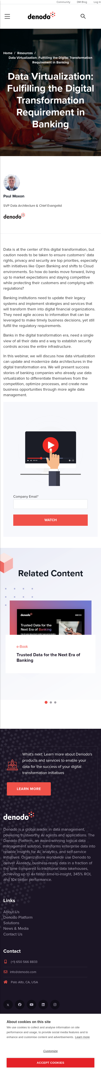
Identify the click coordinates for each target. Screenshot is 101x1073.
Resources (25, 53)
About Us (11, 912)
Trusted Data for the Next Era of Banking (48, 657)
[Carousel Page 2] (51, 702)
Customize (50, 1051)
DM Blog (82, 2)
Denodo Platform (18, 917)
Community (63, 2)
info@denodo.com (19, 972)
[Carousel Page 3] (55, 702)
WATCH (50, 519)
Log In (97, 2)
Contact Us (12, 934)
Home (7, 53)
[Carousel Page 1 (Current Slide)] (46, 702)
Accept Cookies (50, 1062)
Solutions (11, 923)
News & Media (16, 928)
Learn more (29, 788)
